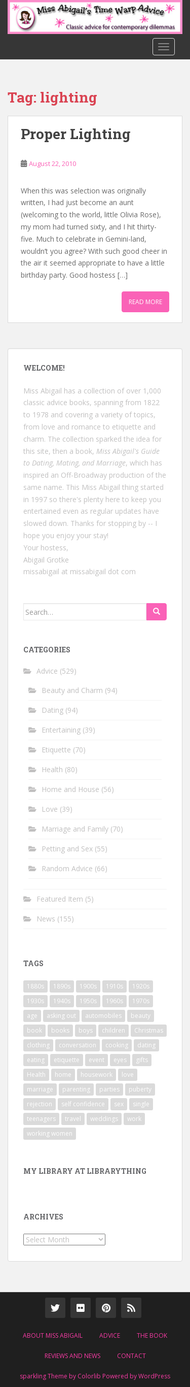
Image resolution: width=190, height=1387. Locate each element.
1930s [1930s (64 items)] (35, 1001)
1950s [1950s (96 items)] (88, 1001)
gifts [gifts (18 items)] (142, 1059)
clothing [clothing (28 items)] (38, 1045)
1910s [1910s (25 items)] (114, 986)
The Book (152, 1335)
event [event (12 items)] (96, 1059)
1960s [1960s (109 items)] (114, 1001)
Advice (47, 671)
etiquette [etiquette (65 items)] (67, 1059)
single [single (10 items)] (141, 1104)
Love (50, 809)
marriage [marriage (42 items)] (40, 1089)
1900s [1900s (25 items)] (88, 986)
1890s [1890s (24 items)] (61, 986)
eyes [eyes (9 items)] (120, 1059)
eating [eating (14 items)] (36, 1059)
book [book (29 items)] (34, 1030)
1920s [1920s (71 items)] (140, 986)
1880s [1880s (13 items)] (35, 986)
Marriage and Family (75, 829)
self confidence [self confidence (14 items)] (83, 1104)
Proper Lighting (76, 133)
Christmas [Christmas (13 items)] (148, 1030)
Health (52, 769)
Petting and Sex (67, 848)
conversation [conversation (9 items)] (77, 1045)
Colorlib (89, 1376)
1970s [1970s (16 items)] (140, 1001)
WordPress (154, 1376)
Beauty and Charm (72, 690)
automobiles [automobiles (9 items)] (103, 1015)
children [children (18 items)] (113, 1030)
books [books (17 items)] (60, 1030)
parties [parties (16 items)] (109, 1089)
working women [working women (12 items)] (49, 1133)
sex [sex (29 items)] (119, 1104)
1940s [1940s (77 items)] (61, 1001)
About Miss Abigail (53, 1335)
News (45, 918)
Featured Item (59, 899)
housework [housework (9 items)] (96, 1074)
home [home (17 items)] (63, 1074)
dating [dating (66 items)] (146, 1045)
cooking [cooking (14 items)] (116, 1045)
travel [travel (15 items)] (73, 1118)
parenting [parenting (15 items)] (76, 1089)
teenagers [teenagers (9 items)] (41, 1118)
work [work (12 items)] (134, 1118)
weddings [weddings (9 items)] (104, 1118)
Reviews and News (72, 1355)
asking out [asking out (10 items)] (61, 1015)
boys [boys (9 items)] (86, 1030)
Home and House (70, 789)
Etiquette (56, 749)
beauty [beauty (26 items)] (140, 1015)
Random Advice (67, 868)
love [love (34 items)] (128, 1074)
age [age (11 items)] (32, 1015)
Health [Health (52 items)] (36, 1074)
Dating (52, 710)
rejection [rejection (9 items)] (39, 1104)
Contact (131, 1355)
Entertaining (61, 730)
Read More (145, 302)
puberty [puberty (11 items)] (140, 1089)
